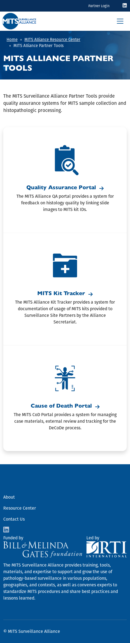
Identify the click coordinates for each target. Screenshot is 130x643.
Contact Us (14, 519)
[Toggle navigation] (120, 21)
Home (12, 39)
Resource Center (19, 508)
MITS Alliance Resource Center (52, 39)
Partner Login (98, 6)
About (9, 497)
